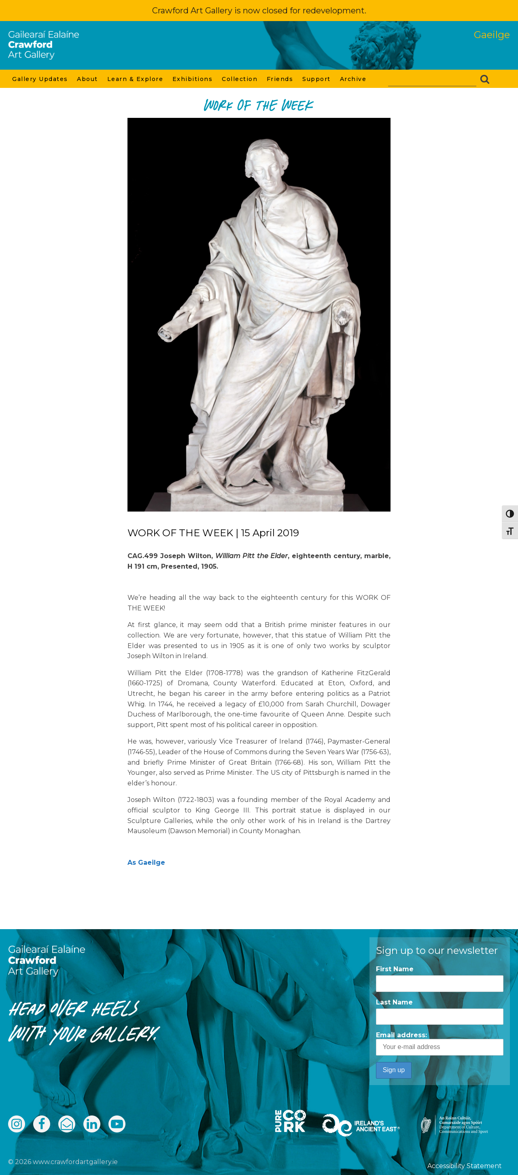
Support (316, 79)
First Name (395, 969)
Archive (353, 79)
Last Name (394, 1002)
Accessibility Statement (464, 1166)
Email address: (439, 1043)
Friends (280, 79)
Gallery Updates (40, 79)
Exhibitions (193, 79)
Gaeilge (492, 35)
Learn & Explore (135, 79)
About (88, 79)
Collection (240, 79)
